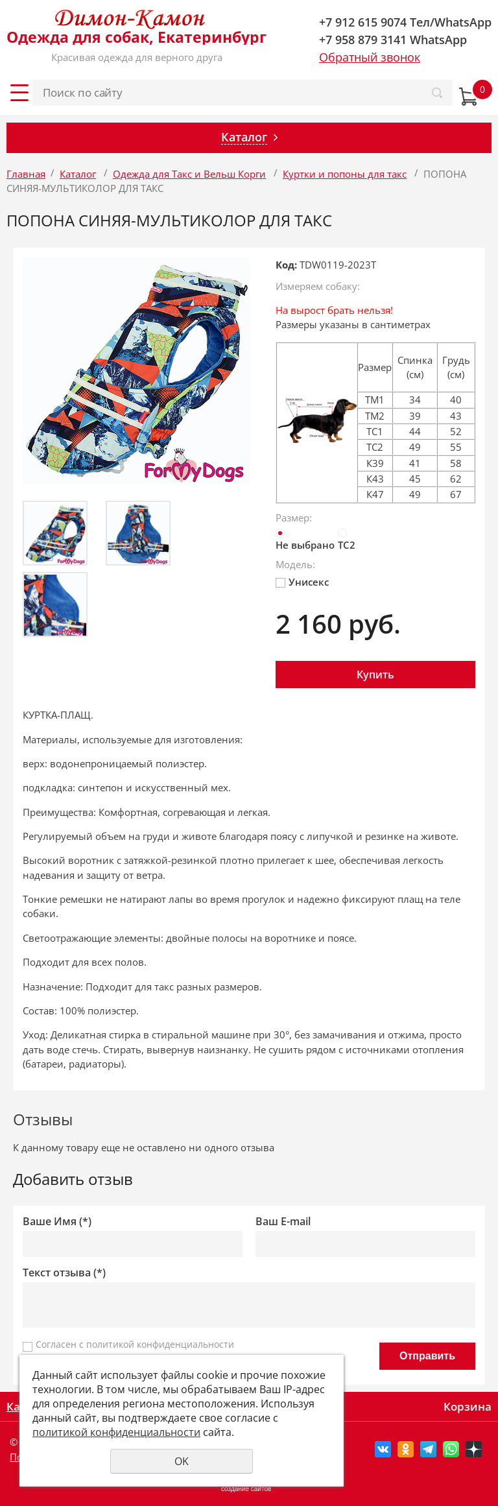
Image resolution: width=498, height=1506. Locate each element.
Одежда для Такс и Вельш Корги (189, 173)
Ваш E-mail (283, 1221)
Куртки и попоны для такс (345, 173)
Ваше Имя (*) (57, 1221)
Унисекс (302, 581)
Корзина (468, 1406)
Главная (25, 173)
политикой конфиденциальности (160, 1344)
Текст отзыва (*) (64, 1273)
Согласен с (135, 1344)
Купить (375, 674)
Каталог (78, 173)
